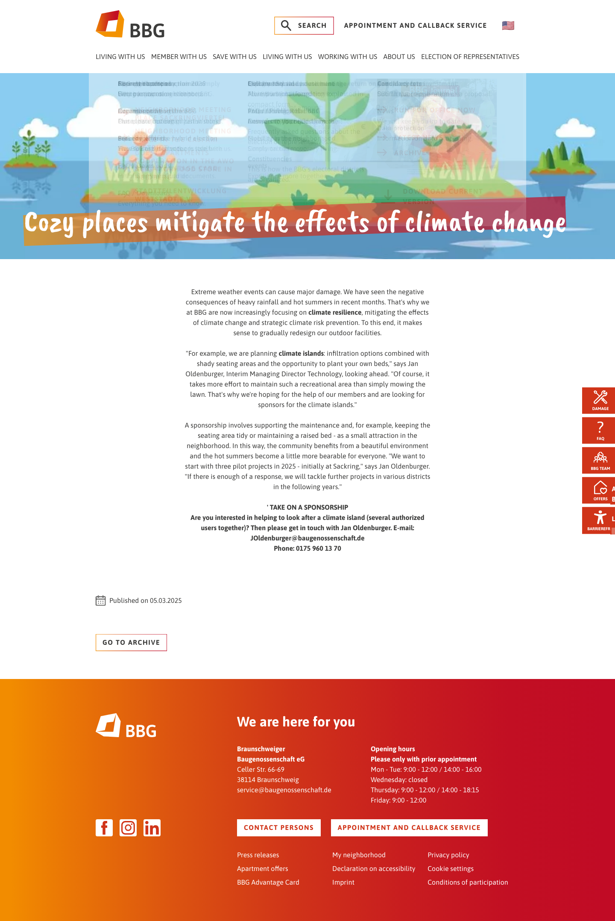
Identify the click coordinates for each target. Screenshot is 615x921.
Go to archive (131, 641)
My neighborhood (359, 854)
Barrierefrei (596, 522)
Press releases (258, 854)
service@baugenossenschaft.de (284, 789)
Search (304, 25)
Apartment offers (262, 868)
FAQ (596, 429)
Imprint (343, 882)
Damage (596, 399)
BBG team (596, 460)
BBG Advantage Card (268, 882)
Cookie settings (451, 868)
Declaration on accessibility (373, 868)
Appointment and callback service (415, 26)
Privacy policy (448, 854)
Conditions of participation (468, 882)
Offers (596, 491)
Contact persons (279, 827)
